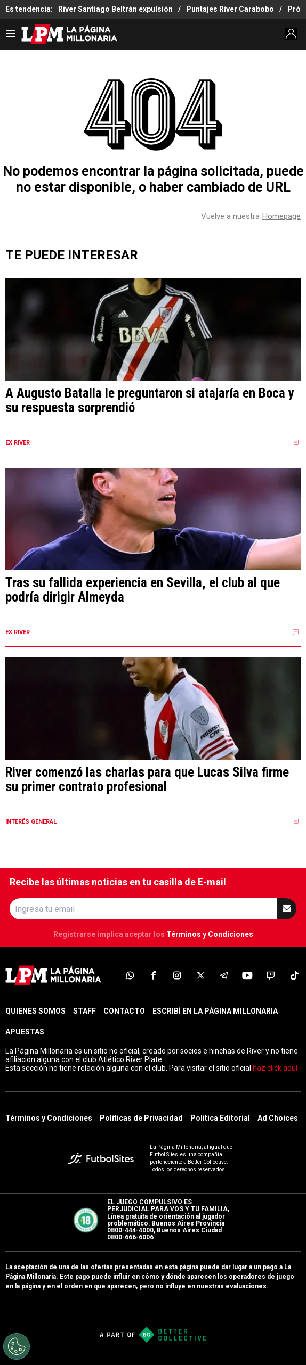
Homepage (281, 216)
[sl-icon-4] (200, 975)
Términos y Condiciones (209, 934)
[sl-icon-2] (153, 975)
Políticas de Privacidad (141, 1118)
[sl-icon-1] (130, 975)
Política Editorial (220, 1118)
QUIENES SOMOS (35, 1011)
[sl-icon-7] (270, 975)
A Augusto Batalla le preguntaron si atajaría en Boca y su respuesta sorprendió (149, 400)
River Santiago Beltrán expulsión (115, 9)
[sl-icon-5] (224, 975)
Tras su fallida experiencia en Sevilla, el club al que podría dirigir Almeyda (142, 590)
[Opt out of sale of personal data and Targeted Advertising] (16, 1346)
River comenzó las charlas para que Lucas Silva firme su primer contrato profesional (147, 779)
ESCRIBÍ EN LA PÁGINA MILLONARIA (215, 1011)
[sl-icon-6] (247, 975)
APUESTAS (24, 1031)
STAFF (84, 1011)
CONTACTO (124, 1011)
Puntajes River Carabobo (230, 9)
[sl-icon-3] (177, 975)
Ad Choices (277, 1118)
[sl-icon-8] (294, 975)
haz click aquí (275, 1068)
